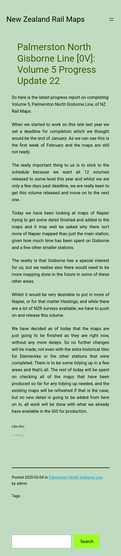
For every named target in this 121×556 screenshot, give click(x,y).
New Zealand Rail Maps (45, 19)
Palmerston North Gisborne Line (76, 477)
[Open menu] (111, 19)
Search (87, 541)
